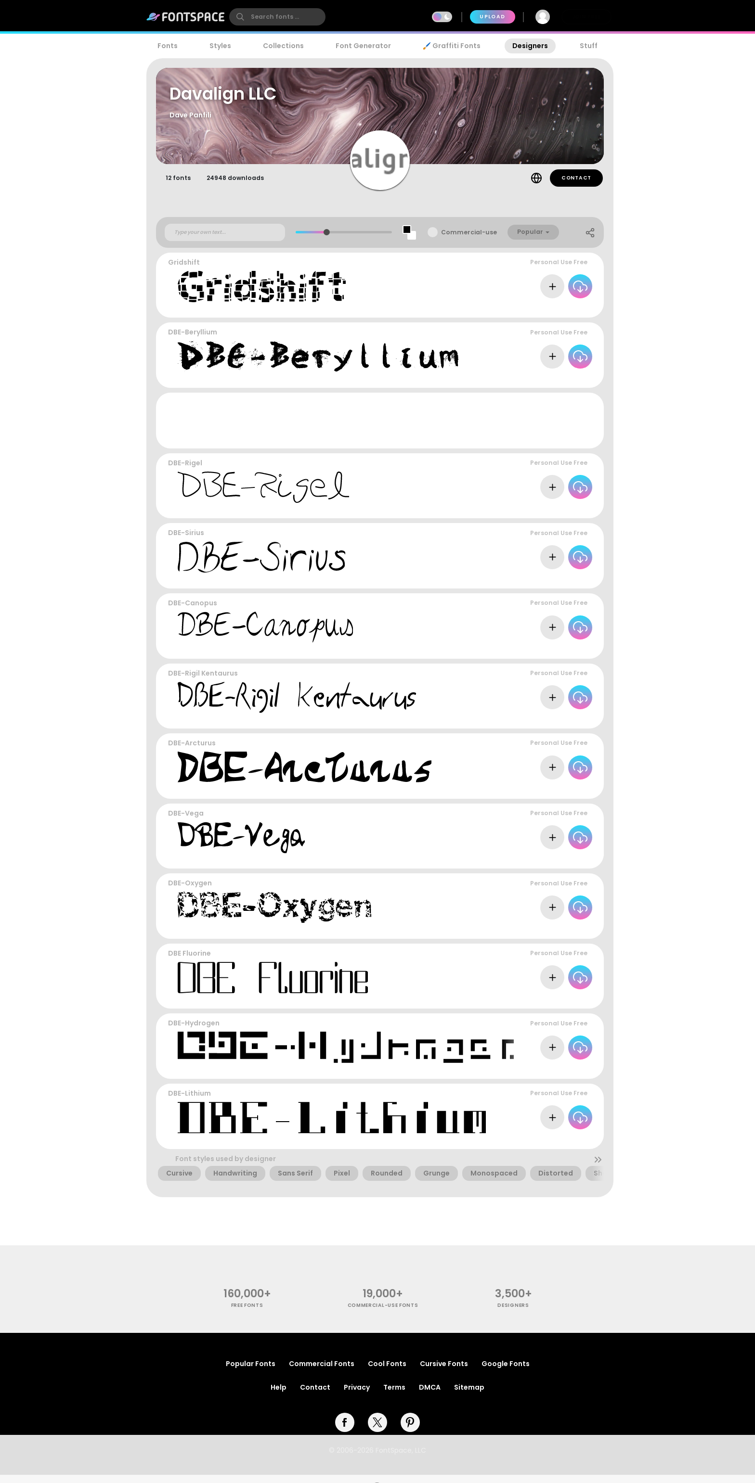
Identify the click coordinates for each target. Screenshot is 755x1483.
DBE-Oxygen (190, 891)
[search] (277, 17)
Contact (576, 185)
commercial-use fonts (383, 1313)
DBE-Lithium (189, 1101)
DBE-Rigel (185, 470)
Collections (283, 46)
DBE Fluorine (189, 961)
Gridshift (184, 270)
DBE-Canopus (192, 610)
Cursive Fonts (444, 1372)
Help (278, 1395)
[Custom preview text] (225, 240)
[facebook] (344, 1430)
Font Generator (363, 46)
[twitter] (377, 1430)
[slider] (327, 240)
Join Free (586, 16)
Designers (530, 46)
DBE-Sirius (186, 541)
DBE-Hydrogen (194, 1031)
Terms (394, 1395)
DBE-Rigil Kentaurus (203, 681)
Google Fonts (506, 1372)
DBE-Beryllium (192, 340)
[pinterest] (410, 1430)
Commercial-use (469, 240)
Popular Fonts (250, 1372)
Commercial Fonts (321, 1372)
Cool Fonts (387, 1372)
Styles (220, 46)
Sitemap (469, 1395)
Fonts (167, 46)
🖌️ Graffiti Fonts (452, 46)
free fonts (247, 1313)
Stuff (589, 46)
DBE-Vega (186, 821)
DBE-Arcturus (192, 751)
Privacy (357, 1395)
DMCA (430, 1395)
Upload (492, 16)
